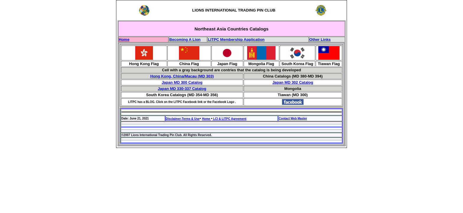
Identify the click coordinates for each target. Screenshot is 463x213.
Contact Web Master (293, 118)
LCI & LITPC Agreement (229, 118)
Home (124, 39)
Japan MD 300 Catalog (182, 82)
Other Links (320, 39)
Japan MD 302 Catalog (292, 82)
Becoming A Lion (184, 39)
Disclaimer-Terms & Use (183, 118)
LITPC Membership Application (236, 39)
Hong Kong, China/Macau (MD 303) (182, 76)
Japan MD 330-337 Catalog (182, 88)
